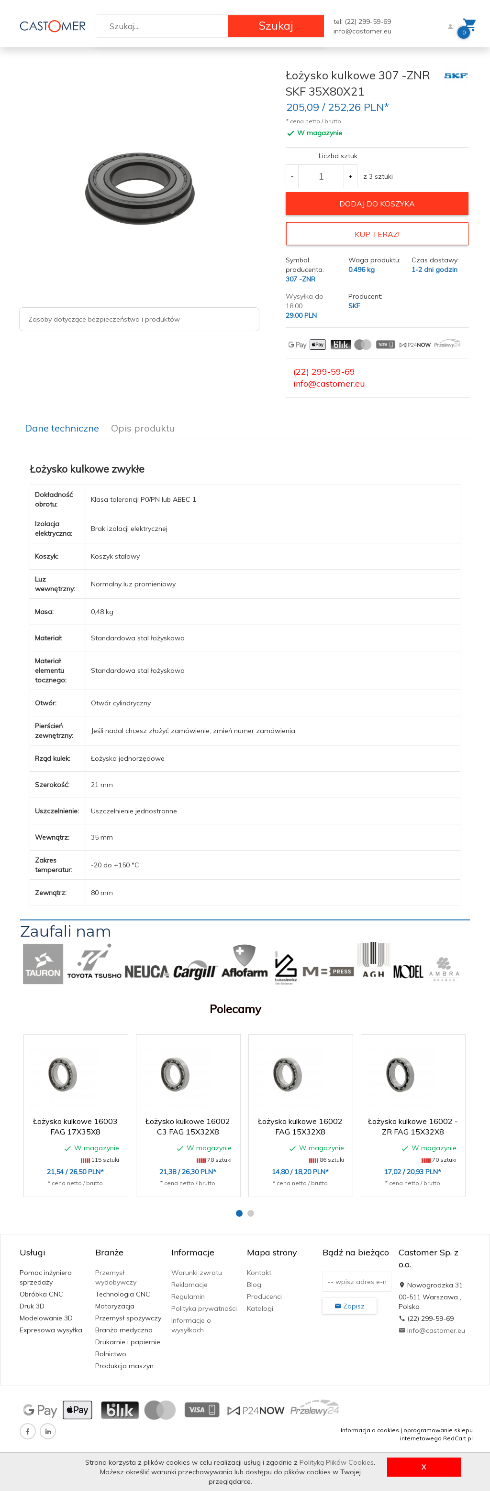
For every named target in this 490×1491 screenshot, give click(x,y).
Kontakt (259, 1270)
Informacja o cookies (370, 1427)
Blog (254, 1282)
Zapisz (349, 1303)
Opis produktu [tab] (143, 426)
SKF (354, 303)
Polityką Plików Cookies (337, 1462)
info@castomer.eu (362, 31)
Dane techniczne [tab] (62, 426)
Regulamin (188, 1294)
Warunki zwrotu (196, 1270)
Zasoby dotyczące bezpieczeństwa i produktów (104, 319)
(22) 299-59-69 (324, 369)
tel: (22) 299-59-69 (362, 21)
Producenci (264, 1294)
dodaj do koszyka (377, 203)
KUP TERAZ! (377, 234)
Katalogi (260, 1306)
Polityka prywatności (204, 1306)
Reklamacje (189, 1282)
